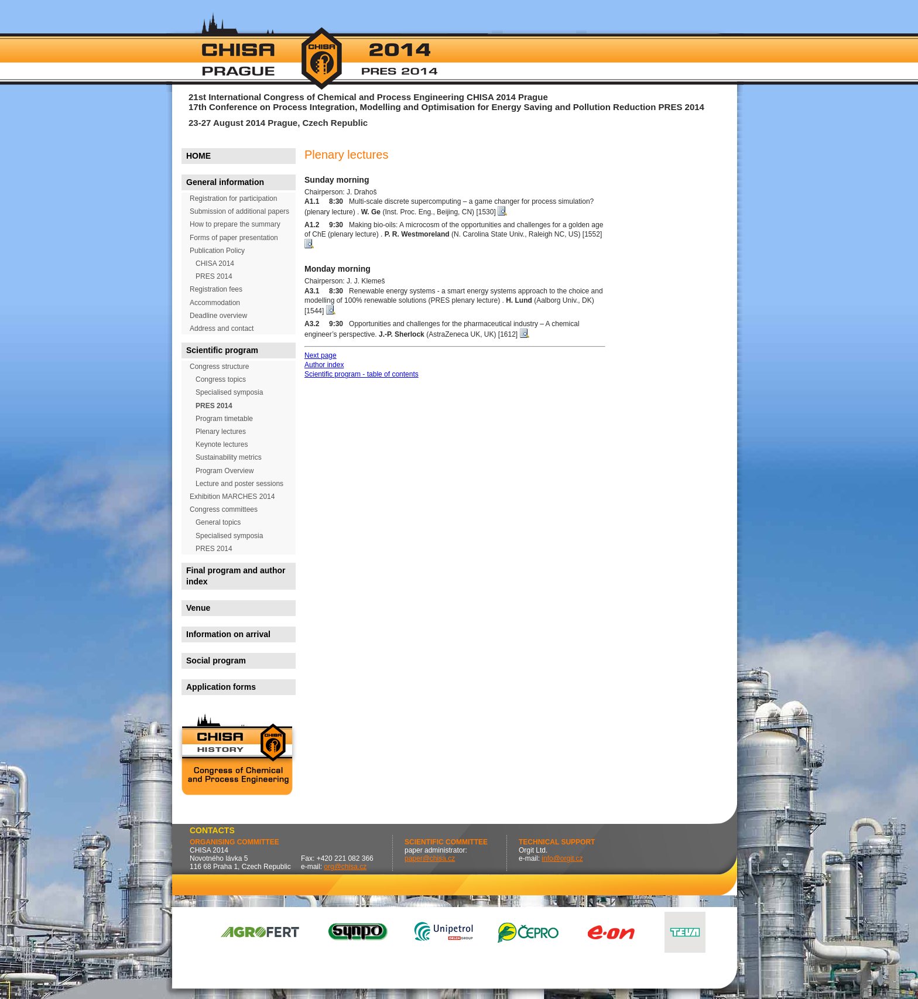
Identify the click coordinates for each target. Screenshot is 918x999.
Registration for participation (233, 198)
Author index (324, 365)
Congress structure (219, 366)
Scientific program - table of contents (361, 374)
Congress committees (224, 509)
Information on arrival (228, 634)
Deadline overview (218, 316)
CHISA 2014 (215, 263)
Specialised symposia (229, 392)
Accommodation (215, 303)
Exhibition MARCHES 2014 (232, 496)
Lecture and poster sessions (239, 484)
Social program (216, 660)
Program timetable (224, 419)
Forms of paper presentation (234, 238)
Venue (198, 608)
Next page (320, 355)
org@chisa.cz (345, 867)
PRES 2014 (214, 276)
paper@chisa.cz (430, 858)
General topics (218, 522)
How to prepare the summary (235, 224)
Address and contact (222, 328)
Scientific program (222, 350)
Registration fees (216, 289)
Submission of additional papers (239, 211)
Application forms (221, 687)
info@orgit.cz (562, 858)
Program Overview (225, 471)
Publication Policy (217, 251)
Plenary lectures (221, 431)
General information (225, 182)
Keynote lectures (222, 444)
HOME (198, 155)
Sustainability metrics (229, 457)
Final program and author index (236, 576)
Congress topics (221, 379)
